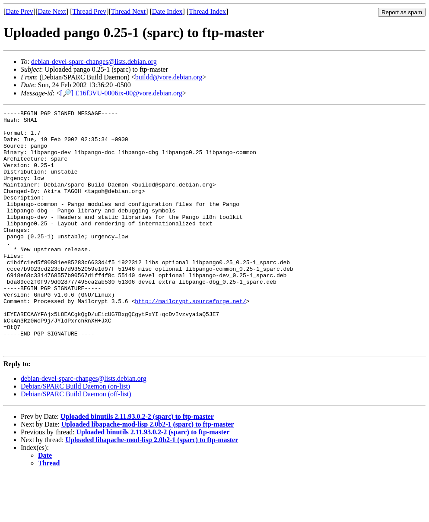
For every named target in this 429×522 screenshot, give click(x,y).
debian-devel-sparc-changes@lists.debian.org (94, 61)
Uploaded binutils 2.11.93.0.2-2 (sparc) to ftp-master (137, 464)
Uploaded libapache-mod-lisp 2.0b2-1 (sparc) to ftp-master (147, 472)
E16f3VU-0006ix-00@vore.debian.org (128, 93)
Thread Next (128, 11)
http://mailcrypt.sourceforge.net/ (190, 340)
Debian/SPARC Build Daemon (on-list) (75, 434)
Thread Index (207, 11)
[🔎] (66, 93)
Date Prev (19, 11)
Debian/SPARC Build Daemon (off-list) (76, 442)
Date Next (52, 11)
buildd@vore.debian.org (169, 77)
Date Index (167, 11)
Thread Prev (89, 11)
